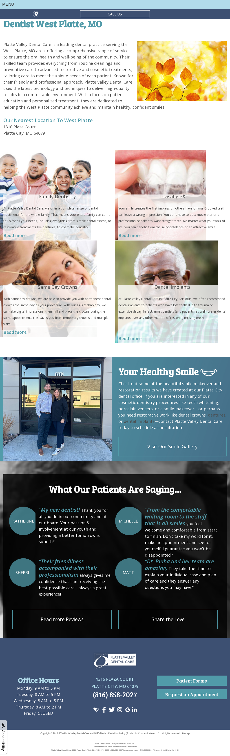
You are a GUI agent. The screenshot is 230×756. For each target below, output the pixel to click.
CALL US (115, 14)
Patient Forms (191, 680)
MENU (8, 4)
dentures (217, 415)
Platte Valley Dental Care (76, 733)
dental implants (139, 421)
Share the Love (168, 619)
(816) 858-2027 (115, 694)
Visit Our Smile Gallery (172, 446)
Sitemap (185, 733)
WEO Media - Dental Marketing (109, 733)
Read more (15, 235)
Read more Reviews (62, 619)
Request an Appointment (191, 694)
